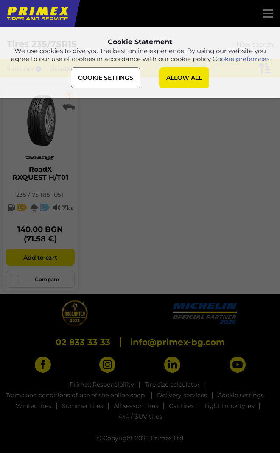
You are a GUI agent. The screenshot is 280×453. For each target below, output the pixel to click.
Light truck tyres (229, 406)
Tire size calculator (172, 384)
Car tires (181, 406)
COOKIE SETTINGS (105, 78)
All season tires (136, 406)
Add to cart (40, 257)
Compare (35, 279)
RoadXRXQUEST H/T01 (40, 173)
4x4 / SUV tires (140, 416)
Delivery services (182, 395)
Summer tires (82, 406)
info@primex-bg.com (177, 342)
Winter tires (33, 406)
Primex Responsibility (102, 384)
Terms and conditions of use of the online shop (76, 395)
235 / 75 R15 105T (40, 194)
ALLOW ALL (184, 78)
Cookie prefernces (241, 59)
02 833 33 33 (83, 342)
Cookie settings (241, 395)
